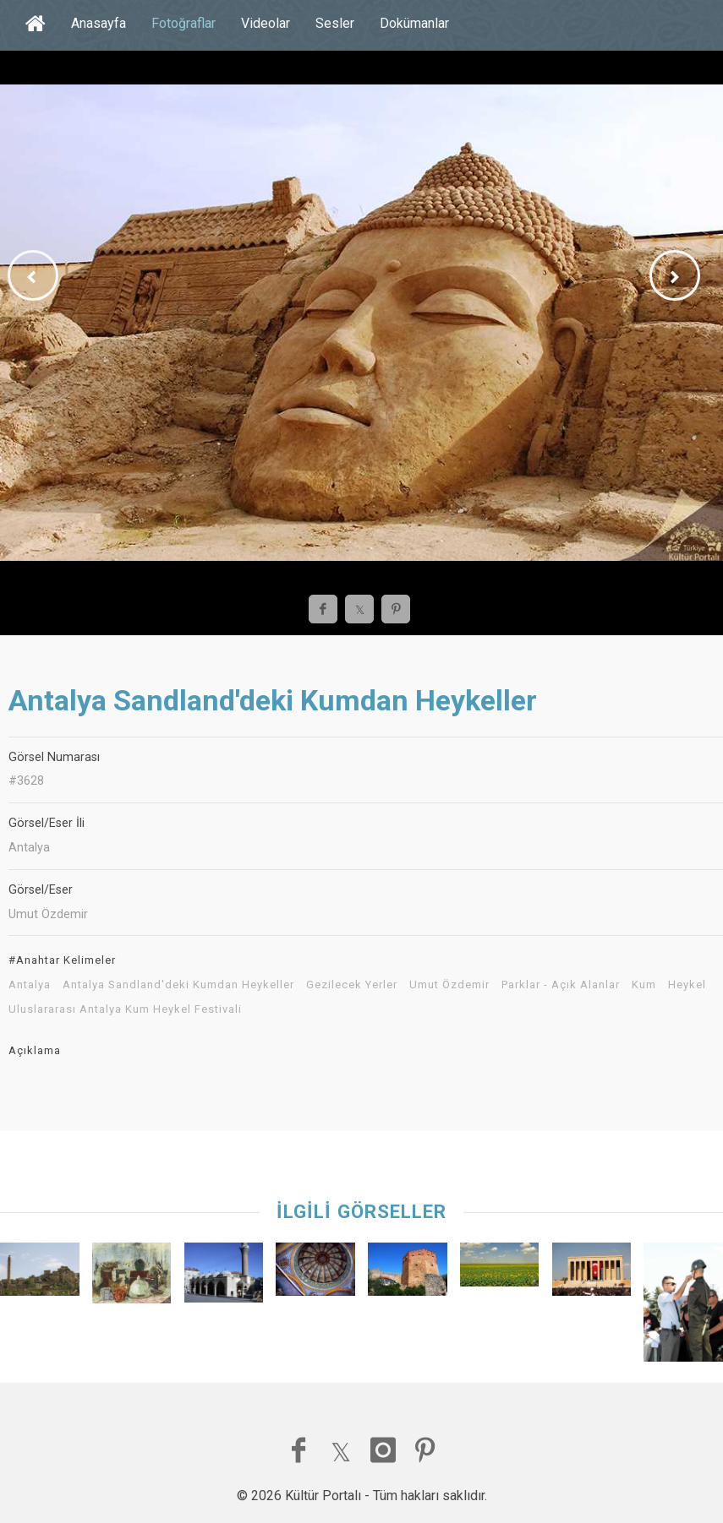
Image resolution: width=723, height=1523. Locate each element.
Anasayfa (98, 23)
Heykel (687, 985)
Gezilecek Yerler (351, 985)
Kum (644, 985)
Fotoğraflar (183, 23)
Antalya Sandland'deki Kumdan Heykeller (178, 985)
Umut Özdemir (449, 985)
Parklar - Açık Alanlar (560, 985)
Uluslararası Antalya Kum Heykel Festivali (125, 1009)
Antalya (29, 985)
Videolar (265, 23)
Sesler (334, 23)
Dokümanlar (414, 23)
